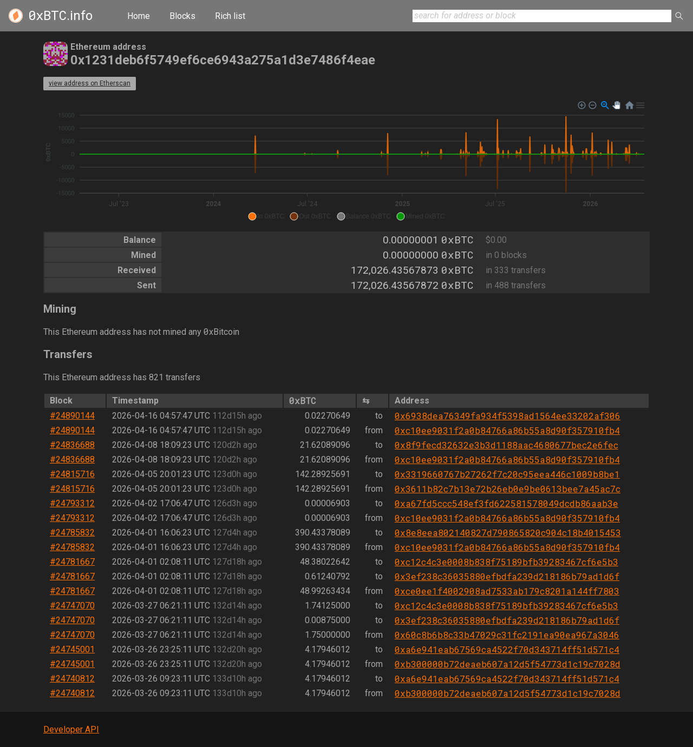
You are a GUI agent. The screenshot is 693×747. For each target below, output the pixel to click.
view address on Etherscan (89, 83)
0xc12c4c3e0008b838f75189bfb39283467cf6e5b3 (506, 561)
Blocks (182, 16)
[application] (346, 161)
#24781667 (72, 562)
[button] (266, 216)
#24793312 (72, 503)
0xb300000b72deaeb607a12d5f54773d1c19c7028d (507, 664)
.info (60, 16)
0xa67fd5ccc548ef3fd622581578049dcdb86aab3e (506, 503)
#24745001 (72, 649)
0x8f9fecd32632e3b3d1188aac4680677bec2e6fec (506, 445)
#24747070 (72, 605)
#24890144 (72, 416)
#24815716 (72, 474)
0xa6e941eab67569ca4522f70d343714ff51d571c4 (507, 649)
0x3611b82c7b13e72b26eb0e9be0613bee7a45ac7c (507, 488)
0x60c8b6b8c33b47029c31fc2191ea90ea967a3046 (507, 634)
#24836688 (72, 445)
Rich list (230, 16)
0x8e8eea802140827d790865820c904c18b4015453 (508, 532)
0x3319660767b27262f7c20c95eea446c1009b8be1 (507, 474)
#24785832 (72, 532)
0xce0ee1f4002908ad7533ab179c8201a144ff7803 (507, 591)
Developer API (71, 729)
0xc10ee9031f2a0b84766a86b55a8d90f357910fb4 (507, 430)
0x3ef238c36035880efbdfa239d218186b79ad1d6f (507, 576)
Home (138, 16)
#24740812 (72, 678)
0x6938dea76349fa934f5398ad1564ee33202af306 (507, 415)
